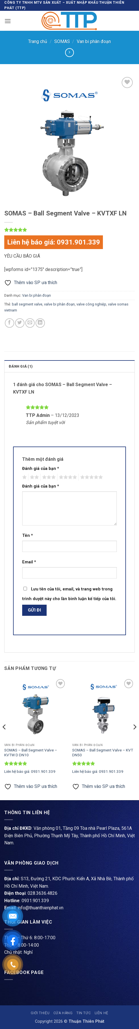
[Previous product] (69, 52)
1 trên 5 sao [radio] (24, 477)
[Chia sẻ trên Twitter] (19, 323)
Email (29, 562)
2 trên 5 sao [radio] (33, 477)
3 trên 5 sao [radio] (48, 477)
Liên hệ (101, 1013)
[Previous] (4, 738)
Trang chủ (37, 41)
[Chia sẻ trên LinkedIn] (40, 323)
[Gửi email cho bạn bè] (30, 323)
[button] (7, 21)
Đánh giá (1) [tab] (21, 366)
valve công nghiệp (91, 304)
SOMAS (62, 41)
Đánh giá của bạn (40, 468)
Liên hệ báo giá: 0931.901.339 (53, 242)
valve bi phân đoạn (59, 304)
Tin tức (83, 1013)
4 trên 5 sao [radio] (67, 477)
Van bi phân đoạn (94, 41)
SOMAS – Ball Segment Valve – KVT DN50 (102, 752)
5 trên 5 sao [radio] (90, 477)
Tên (27, 535)
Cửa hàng (63, 1013)
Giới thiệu (40, 1013)
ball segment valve (27, 304)
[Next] (134, 738)
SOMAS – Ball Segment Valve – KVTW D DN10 (30, 752)
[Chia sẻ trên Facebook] (9, 323)
